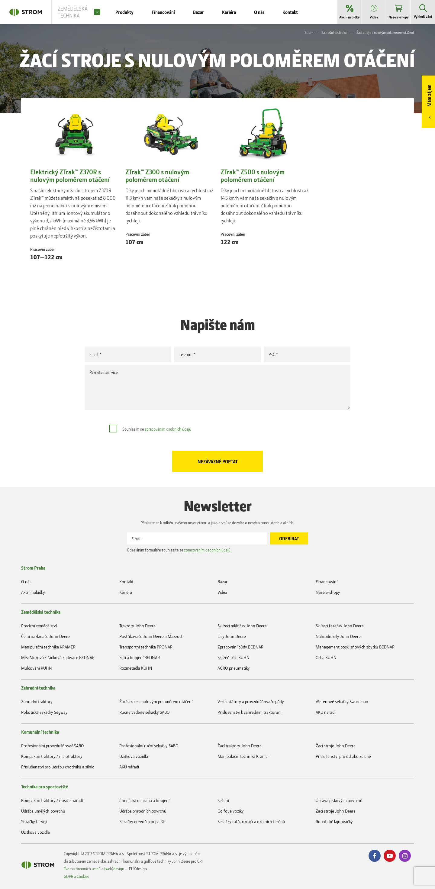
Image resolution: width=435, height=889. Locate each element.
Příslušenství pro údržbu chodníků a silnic (57, 767)
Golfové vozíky (231, 811)
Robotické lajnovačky (334, 821)
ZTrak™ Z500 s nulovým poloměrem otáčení (253, 175)
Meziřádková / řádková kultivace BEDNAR (58, 657)
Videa (222, 592)
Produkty (133, 12)
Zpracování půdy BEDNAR (240, 647)
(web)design (114, 868)
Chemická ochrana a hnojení (144, 800)
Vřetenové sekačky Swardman (342, 701)
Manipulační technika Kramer (243, 756)
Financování (326, 581)
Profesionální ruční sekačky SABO (149, 745)
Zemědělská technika (40, 612)
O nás (26, 581)
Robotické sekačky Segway (44, 712)
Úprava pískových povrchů (339, 800)
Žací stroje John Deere (336, 745)
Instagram (405, 856)
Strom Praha (33, 568)
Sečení (223, 800)
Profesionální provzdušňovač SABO (52, 745)
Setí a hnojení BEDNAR (139, 657)
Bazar (222, 581)
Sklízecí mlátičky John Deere (242, 626)
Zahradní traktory (37, 701)
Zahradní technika (333, 32)
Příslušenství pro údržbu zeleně (343, 756)
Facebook (375, 856)
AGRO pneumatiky (234, 668)
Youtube (390, 856)
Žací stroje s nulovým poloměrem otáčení (155, 701)
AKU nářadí (325, 712)
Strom (308, 32)
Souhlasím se (156, 429)
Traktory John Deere (137, 626)
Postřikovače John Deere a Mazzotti (151, 636)
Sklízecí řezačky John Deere (340, 626)
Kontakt (126, 581)
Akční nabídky (33, 592)
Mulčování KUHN (36, 668)
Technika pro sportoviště (44, 787)
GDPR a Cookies (76, 876)
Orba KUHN (326, 657)
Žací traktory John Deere (240, 745)
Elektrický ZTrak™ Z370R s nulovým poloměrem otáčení (70, 175)
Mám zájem (429, 96)
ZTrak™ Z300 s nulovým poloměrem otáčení (157, 175)
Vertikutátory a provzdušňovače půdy (251, 701)
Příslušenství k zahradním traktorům (250, 712)
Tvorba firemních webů (82, 868)
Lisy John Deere (232, 636)
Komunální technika (40, 732)
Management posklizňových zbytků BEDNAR (355, 647)
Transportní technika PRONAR (145, 647)
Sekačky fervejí (34, 821)
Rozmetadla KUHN (135, 668)
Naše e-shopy (328, 592)
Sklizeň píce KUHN (234, 657)
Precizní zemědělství (39, 626)
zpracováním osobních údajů (168, 429)
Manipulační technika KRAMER (48, 647)
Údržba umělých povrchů (43, 811)
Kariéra (125, 592)
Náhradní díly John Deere (338, 636)
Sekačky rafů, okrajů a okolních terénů (251, 821)
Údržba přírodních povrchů (142, 811)
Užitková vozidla (133, 756)
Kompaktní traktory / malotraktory (51, 756)
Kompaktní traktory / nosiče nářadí (52, 800)
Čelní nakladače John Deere (45, 636)
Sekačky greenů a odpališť (142, 821)
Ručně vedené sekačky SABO (144, 712)
